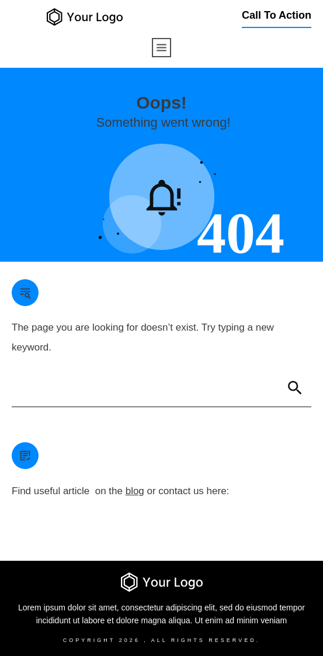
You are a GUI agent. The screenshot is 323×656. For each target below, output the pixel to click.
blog (135, 491)
